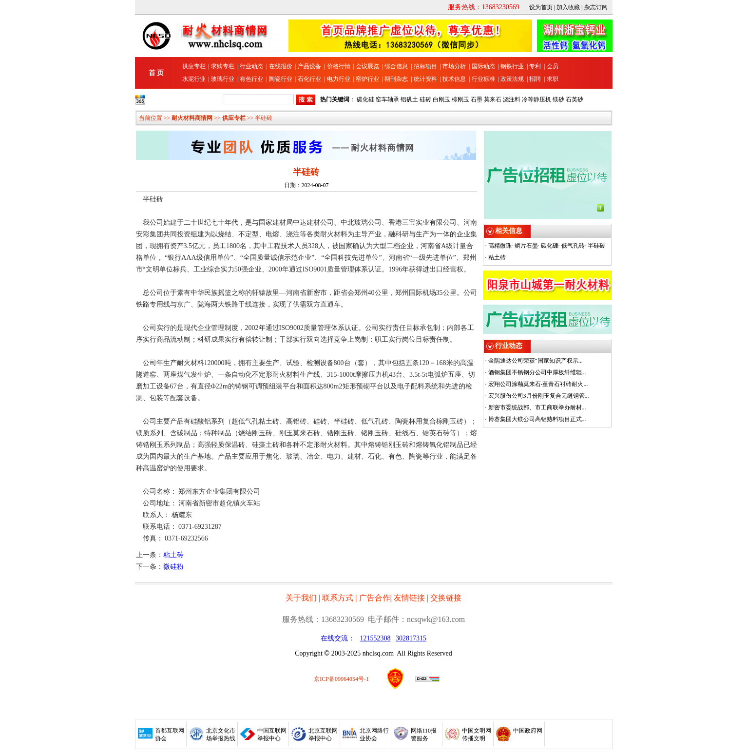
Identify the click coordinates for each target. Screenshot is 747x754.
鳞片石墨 (526, 245)
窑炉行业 (367, 79)
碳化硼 (549, 245)
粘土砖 (173, 555)
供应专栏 (194, 66)
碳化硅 (365, 99)
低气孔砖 (573, 245)
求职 (552, 79)
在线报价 (280, 66)
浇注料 (511, 99)
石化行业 (309, 79)
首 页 (156, 73)
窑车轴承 (387, 99)
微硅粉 (173, 566)
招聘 (535, 79)
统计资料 (425, 79)
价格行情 (338, 66)
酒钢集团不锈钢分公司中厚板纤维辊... (537, 372)
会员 (552, 66)
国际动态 (483, 66)
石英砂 (574, 99)
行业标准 (483, 79)
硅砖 (425, 99)
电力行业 (338, 79)
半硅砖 (596, 245)
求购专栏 (222, 66)
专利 (535, 66)
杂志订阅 (596, 7)
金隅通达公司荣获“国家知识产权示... (535, 360)
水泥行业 (194, 79)
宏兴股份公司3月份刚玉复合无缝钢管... (538, 395)
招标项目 (425, 66)
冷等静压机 (536, 99)
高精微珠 (500, 245)
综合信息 (396, 66)
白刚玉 (441, 99)
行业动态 (251, 66)
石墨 (476, 99)
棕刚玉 (460, 99)
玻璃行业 (222, 79)
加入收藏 (568, 7)
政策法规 (512, 79)
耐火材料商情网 (192, 118)
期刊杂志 (396, 79)
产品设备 (309, 66)
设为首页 (541, 7)
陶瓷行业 (280, 79)
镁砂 (558, 99)
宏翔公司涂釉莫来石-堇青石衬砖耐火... (538, 384)
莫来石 (492, 99)
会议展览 (367, 66)
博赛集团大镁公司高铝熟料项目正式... (537, 419)
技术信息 (454, 79)
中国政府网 (527, 730)
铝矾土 (409, 99)
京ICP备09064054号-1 (341, 679)
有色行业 (251, 79)
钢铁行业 (512, 66)
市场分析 (454, 66)
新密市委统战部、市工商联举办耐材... (537, 407)
